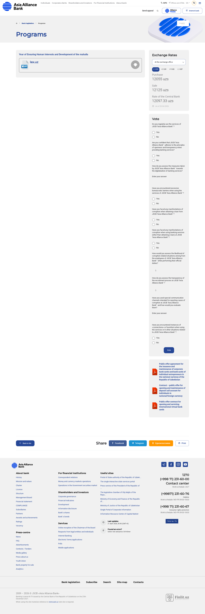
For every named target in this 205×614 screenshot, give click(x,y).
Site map (122, 576)
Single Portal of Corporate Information (115, 504)
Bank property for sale (25, 559)
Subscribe (91, 576)
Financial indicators (66, 495)
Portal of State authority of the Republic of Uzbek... (120, 472)
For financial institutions (72, 467)
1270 (185, 469)
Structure (19, 488)
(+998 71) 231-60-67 (174, 501)
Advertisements (22, 539)
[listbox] (169, 62)
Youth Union (21, 555)
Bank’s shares (64, 507)
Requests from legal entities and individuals (76, 526)
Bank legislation (28, 23)
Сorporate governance (67, 491)
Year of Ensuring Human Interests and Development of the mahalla (53, 54)
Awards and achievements (27, 512)
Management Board (24, 492)
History (19, 472)
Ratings (19, 516)
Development (63, 499)
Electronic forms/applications (70, 534)
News (18, 531)
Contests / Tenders (23, 543)
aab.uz (20, 6)
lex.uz (34, 62)
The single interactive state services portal (117, 476)
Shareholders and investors (73, 486)
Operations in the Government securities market (77, 480)
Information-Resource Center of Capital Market (119, 508)
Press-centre (23, 526)
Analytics (19, 563)
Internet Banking (65, 530)
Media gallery (21, 547)
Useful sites (106, 467)
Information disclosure (67, 503)
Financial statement (24, 496)
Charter (19, 480)
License (19, 484)
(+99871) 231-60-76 (175, 488)
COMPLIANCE (21, 500)
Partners (19, 508)
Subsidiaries (21, 504)
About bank (22, 467)
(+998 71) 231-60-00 (174, 473)
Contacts (138, 576)
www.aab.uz (53, 596)
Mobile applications (66, 542)
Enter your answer (159, 176)
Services (63, 517)
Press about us (22, 551)
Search (107, 576)
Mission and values (24, 476)
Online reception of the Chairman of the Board (76, 522)
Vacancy (19, 520)
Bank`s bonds (63, 511)
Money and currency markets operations (74, 476)
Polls (60, 538)
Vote (169, 350)
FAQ (17, 535)
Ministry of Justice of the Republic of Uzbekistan (120, 500)
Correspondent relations (68, 472)
